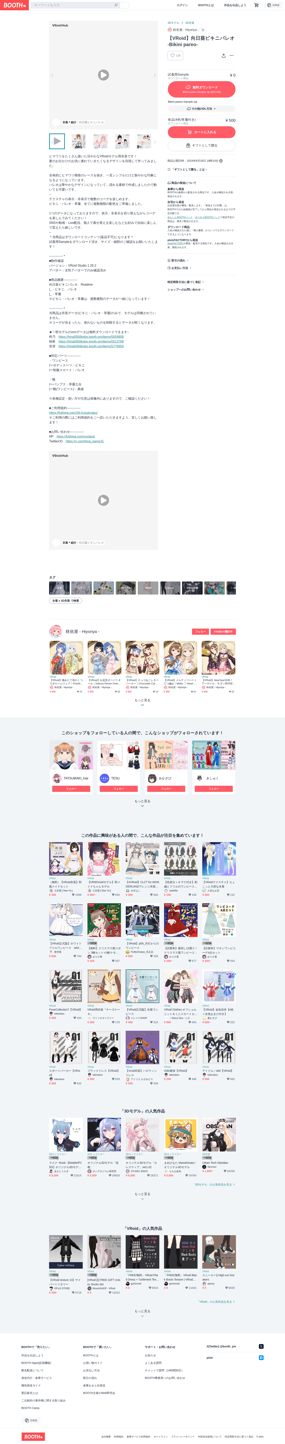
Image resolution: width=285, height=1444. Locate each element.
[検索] (116, 5)
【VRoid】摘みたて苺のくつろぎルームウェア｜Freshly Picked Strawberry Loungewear (66, 682)
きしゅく (212, 778)
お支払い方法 (179, 268)
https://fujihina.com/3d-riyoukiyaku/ (73, 412)
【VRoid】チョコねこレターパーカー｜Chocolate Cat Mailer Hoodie (142, 682)
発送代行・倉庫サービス (36, 1377)
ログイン (182, 5)
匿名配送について (32, 1370)
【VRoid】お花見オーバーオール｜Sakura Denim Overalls (104, 682)
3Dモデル (173, 22)
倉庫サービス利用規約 (138, 1436)
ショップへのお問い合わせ (184, 289)
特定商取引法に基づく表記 (184, 282)
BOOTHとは (206, 5)
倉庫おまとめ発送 (94, 1385)
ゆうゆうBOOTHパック (207, 217)
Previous (52, 75)
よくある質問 (153, 1362)
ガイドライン (161, 1436)
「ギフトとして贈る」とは (188, 169)
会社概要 (106, 1436)
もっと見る (142, 805)
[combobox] (75, 5)
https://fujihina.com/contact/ (76, 436)
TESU (115, 778)
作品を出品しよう (235, 5)
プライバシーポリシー (183, 1436)
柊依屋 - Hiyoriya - (82, 631)
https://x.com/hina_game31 (85, 441)
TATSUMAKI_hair (76, 778)
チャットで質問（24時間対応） (164, 1370)
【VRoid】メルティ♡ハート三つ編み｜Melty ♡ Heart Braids (180, 682)
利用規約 (119, 1436)
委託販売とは (29, 1393)
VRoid (53, 677)
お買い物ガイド (93, 1362)
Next (155, 75)
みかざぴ (165, 778)
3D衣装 (189, 22)
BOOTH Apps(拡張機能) (36, 1362)
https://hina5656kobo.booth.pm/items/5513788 (91, 341)
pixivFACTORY (175, 243)
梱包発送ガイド (31, 1385)
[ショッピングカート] (256, 5)
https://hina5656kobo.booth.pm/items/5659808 (91, 336)
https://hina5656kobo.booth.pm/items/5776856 (91, 346)
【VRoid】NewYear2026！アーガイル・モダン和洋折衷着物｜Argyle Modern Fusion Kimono (218, 682)
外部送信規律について (210, 1436)
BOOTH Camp (30, 1408)
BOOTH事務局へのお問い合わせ (165, 1377)
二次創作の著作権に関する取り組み (43, 1400)
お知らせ (150, 1355)
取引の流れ (178, 260)
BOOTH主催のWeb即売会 (99, 1393)
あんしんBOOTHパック (180, 217)
